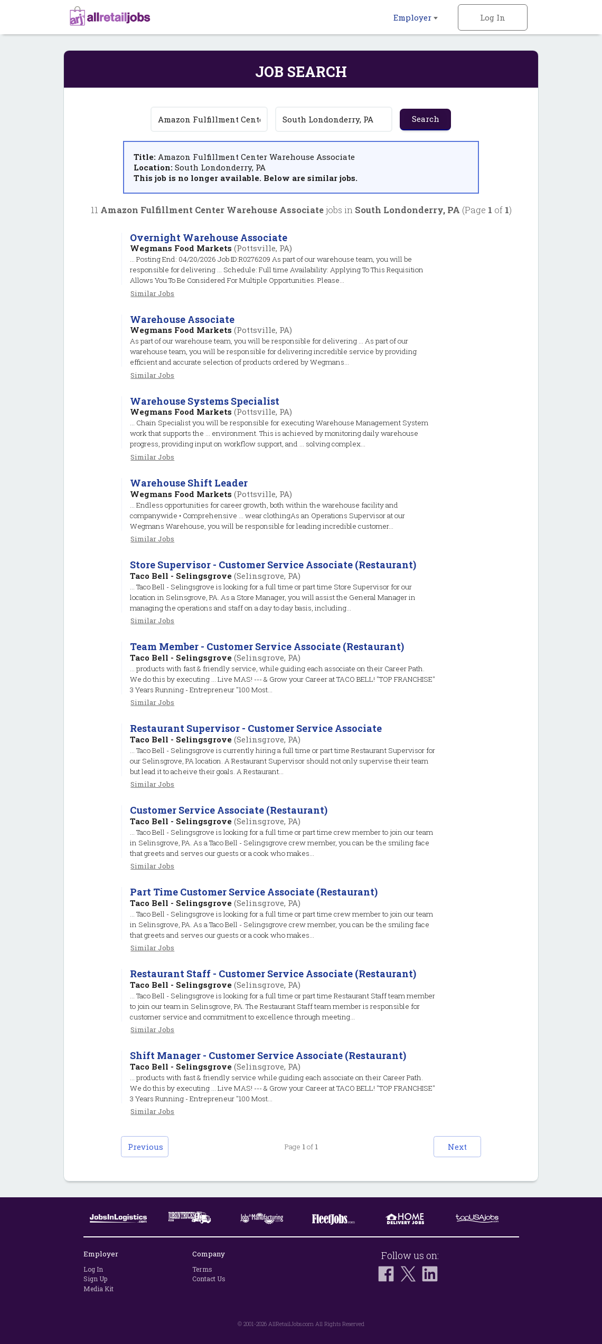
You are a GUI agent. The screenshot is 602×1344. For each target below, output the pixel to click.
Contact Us (208, 1278)
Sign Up (95, 1278)
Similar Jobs (152, 293)
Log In (492, 17)
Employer (415, 17)
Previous (145, 1146)
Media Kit (98, 1288)
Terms (202, 1269)
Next (457, 1146)
